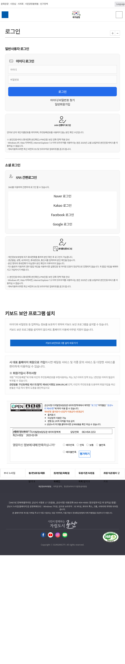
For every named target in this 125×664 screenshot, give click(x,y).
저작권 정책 (57, 486)
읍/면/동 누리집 (36, 473)
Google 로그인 (62, 224)
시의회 (20, 3)
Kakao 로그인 (62, 205)
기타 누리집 (109, 473)
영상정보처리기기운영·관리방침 (75, 486)
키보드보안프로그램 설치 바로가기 (62, 343)
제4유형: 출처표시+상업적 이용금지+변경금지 (64, 411)
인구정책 (44, 3)
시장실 (13, 3)
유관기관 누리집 (86, 473)
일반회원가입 (62, 104)
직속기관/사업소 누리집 (62, 474)
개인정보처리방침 (44, 486)
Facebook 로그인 (62, 214)
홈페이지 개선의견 (22, 431)
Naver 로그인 (62, 196)
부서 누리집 (9, 473)
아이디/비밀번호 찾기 (62, 100)
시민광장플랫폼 (31, 3)
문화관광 (5, 3)
